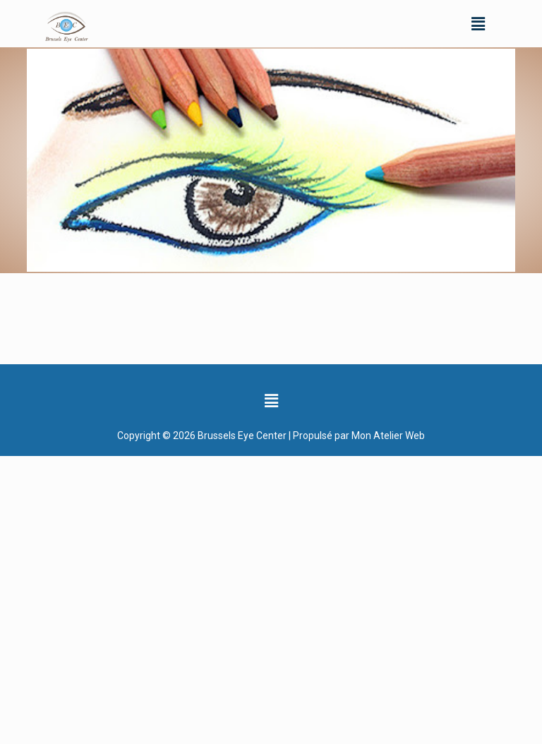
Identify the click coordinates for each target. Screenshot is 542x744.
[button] (478, 23)
